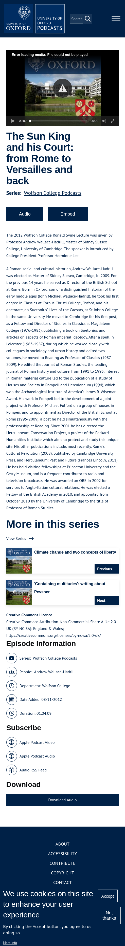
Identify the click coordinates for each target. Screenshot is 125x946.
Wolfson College (56, 685)
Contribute (62, 863)
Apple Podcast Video (37, 742)
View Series (16, 538)
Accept (107, 896)
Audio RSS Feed (33, 769)
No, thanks (109, 915)
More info (10, 942)
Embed (68, 214)
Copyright (62, 873)
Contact (62, 882)
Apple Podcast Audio (37, 756)
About (62, 844)
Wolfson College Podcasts (52, 193)
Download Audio (62, 799)
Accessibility (62, 853)
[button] (62, 88)
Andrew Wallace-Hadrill (54, 671)
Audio (25, 214)
